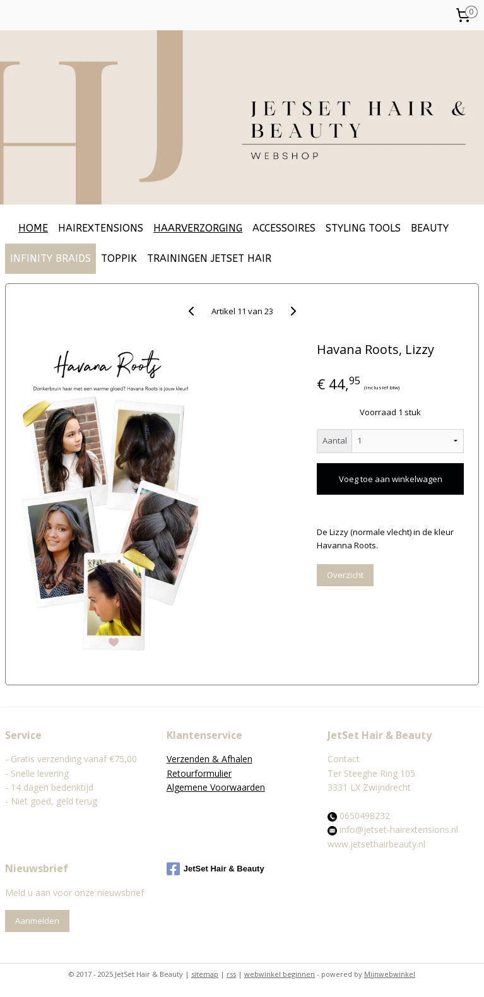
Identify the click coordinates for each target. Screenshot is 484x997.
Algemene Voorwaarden (216, 787)
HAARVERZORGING (197, 228)
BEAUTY (430, 228)
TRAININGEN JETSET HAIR (209, 258)
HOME (33, 228)
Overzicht (345, 575)
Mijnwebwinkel (389, 974)
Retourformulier (199, 773)
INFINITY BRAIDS (50, 258)
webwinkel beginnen (279, 974)
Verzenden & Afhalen (209, 759)
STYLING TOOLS (363, 228)
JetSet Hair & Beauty (215, 868)
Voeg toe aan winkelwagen (390, 479)
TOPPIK (119, 258)
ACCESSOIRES (284, 228)
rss (231, 974)
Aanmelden (37, 920)
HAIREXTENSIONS (100, 228)
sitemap (204, 974)
